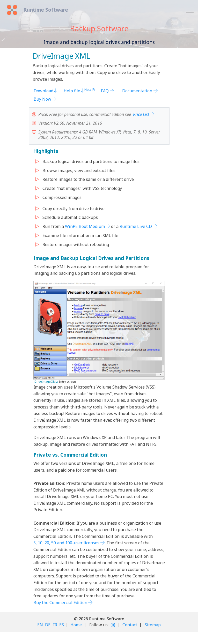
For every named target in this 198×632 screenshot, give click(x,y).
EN (40, 625)
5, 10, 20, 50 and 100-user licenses (66, 543)
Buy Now (42, 99)
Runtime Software (45, 9)
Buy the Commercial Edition (60, 602)
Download (45, 91)
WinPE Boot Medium (85, 226)
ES (61, 625)
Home (76, 625)
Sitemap (153, 625)
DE (47, 625)
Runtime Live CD (136, 226)
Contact (129, 625)
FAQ (105, 91)
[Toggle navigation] (190, 10)
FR (55, 625)
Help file (74, 91)
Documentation (137, 91)
